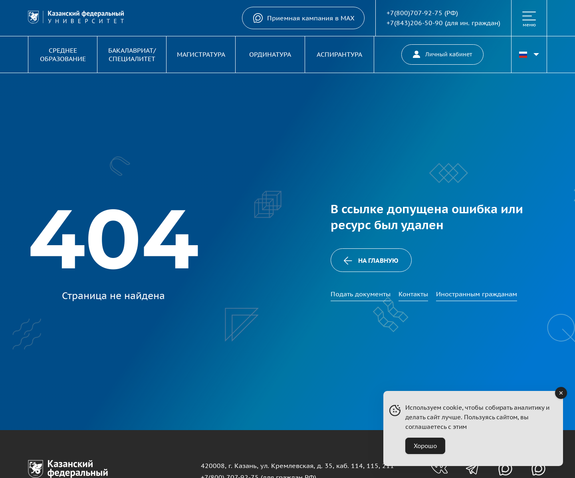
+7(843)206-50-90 (415, 23)
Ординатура (270, 54)
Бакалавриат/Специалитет (132, 54)
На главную (371, 260)
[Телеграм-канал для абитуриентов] (472, 468)
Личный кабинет (442, 54)
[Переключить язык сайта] (529, 54)
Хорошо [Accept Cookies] (425, 446)
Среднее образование (63, 54)
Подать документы (361, 294)
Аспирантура (339, 54)
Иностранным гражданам (476, 294)
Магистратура (201, 54)
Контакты (413, 294)
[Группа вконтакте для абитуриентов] (439, 468)
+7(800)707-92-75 (414, 13)
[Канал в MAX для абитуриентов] (505, 468)
